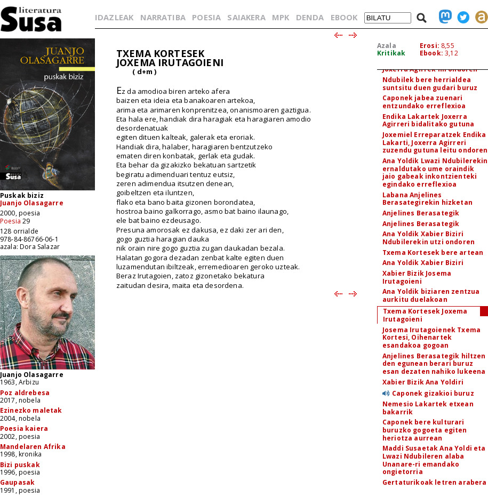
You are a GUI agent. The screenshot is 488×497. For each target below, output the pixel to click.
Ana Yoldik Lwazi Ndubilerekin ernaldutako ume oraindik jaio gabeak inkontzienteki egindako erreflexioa (435, 172)
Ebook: (431, 53)
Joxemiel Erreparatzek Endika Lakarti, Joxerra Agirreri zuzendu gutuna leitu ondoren (434, 142)
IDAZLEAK (114, 17)
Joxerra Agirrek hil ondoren (429, 69)
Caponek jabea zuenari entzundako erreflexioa (424, 101)
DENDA (310, 17)
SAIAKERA (246, 17)
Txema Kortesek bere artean (432, 252)
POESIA (206, 17)
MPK (280, 17)
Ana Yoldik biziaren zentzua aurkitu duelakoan (430, 295)
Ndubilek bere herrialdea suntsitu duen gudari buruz (429, 83)
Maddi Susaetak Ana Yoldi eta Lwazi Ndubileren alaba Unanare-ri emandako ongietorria (433, 460)
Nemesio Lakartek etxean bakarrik (428, 407)
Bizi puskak (20, 464)
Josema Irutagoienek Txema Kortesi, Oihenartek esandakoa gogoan (431, 337)
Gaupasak (17, 482)
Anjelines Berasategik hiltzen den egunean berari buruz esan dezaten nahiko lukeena (434, 363)
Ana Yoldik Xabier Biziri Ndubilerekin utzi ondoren (428, 237)
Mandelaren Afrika (33, 446)
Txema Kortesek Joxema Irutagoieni (425, 315)
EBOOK (344, 17)
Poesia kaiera (24, 428)
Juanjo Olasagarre (31, 202)
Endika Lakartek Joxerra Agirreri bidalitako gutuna (428, 120)
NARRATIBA (163, 17)
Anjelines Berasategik (420, 213)
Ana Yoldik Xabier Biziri (422, 262)
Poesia (10, 221)
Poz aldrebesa (25, 392)
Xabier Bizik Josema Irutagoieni (416, 277)
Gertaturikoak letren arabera (434, 482)
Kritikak (391, 53)
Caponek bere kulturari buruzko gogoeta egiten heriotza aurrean (424, 430)
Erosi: (429, 45)
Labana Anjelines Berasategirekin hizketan (427, 198)
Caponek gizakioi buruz (433, 393)
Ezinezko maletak (31, 410)
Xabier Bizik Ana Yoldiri (422, 382)
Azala (386, 45)
